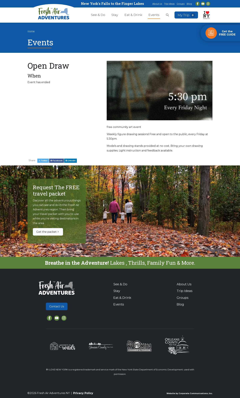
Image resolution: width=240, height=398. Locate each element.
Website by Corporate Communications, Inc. (189, 393)
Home (31, 31)
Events (153, 15)
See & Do (98, 15)
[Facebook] (198, 4)
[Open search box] (167, 15)
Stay (115, 15)
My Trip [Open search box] (186, 15)
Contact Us (56, 306)
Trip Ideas (169, 3)
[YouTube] (203, 4)
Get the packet (48, 231)
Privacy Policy (83, 393)
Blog (189, 3)
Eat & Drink (133, 15)
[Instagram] (208, 4)
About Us (157, 3)
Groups (180, 3)
